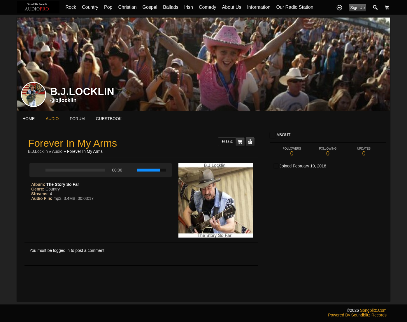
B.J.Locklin (38, 151)
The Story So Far (62, 184)
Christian (127, 7)
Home (28, 118)
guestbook (109, 118)
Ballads (170, 7)
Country (90, 7)
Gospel (150, 7)
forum (77, 118)
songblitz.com (373, 310)
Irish (188, 7)
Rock (70, 7)
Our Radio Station (294, 7)
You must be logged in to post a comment (66, 250)
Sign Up (357, 7)
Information (258, 7)
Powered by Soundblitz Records (357, 315)
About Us (231, 7)
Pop (108, 7)
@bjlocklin (63, 100)
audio (52, 118)
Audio (57, 151)
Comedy (207, 7)
